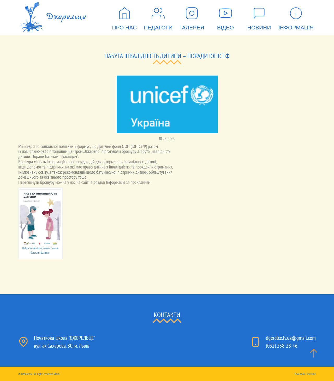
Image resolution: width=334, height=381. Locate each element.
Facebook (300, 374)
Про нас (124, 16)
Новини (259, 16)
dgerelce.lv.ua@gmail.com (291, 337)
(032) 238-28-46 (281, 345)
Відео (225, 16)
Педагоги (158, 16)
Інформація (296, 16)
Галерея (191, 16)
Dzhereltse (27, 374)
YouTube (311, 374)
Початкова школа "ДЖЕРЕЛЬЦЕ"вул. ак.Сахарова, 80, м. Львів (65, 341)
